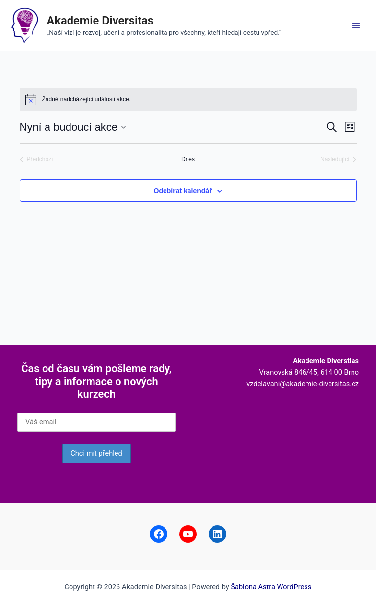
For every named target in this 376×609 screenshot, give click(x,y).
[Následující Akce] (338, 159)
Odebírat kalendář (183, 191)
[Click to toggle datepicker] (73, 127)
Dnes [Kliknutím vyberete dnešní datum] (188, 159)
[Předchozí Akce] (36, 159)
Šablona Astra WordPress (271, 587)
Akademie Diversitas (100, 20)
